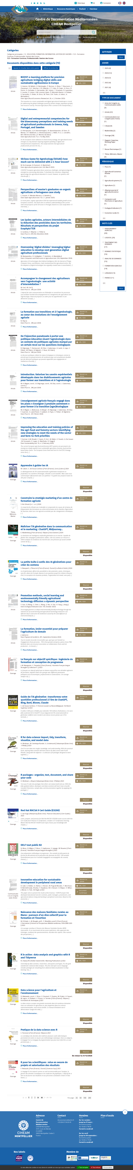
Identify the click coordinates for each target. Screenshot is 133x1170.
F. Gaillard (43, 412)
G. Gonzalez (30, 90)
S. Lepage (54, 848)
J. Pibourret (34, 568)
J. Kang (65, 605)
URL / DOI (82, 83)
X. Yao (53, 605)
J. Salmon (24, 635)
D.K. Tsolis (54, 94)
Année (105, 63)
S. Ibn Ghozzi (25, 504)
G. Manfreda (42, 441)
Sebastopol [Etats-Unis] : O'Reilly (48, 781)
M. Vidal (51, 350)
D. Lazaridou (67, 90)
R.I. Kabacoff (25, 961)
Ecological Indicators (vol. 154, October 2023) (40, 607)
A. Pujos (51, 412)
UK (124, 3)
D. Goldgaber (37, 256)
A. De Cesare (68, 439)
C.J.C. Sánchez (34, 88)
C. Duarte (24, 196)
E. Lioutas (24, 92)
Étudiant (82, 9)
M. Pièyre (29, 350)
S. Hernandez (40, 90)
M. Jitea (35, 888)
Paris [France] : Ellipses (40, 533)
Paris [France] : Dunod (47, 568)
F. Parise (39, 706)
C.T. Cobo (53, 88)
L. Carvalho (66, 133)
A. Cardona (24, 232)
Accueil (37, 9)
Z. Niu (48, 605)
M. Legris (24, 998)
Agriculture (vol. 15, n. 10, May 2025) (37, 137)
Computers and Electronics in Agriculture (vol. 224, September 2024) (48, 258)
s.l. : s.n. (33, 504)
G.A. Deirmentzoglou (39, 131)
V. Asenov (24, 86)
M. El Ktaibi (24, 921)
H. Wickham (25, 743)
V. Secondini (25, 94)
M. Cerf (23, 287)
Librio (62, 469)
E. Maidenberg (26, 533)
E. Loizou (31, 92)
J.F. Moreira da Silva (43, 135)
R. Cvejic (60, 88)
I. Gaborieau (51, 348)
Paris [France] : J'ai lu (51, 469)
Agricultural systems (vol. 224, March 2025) (39, 167)
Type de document (111, 98)
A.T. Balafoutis (31, 133)
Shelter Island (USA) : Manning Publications (46, 961)
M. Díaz (43, 348)
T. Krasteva (58, 90)
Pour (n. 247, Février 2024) (34, 414)
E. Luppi (34, 441)
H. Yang (59, 605)
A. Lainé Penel (34, 412)
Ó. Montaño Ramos (57, 92)
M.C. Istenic (50, 90)
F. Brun (38, 996)
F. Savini (40, 439)
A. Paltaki (68, 92)
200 (89, 1098)
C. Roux (44, 350)
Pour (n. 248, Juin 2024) (33, 290)
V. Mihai (68, 888)
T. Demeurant (35, 348)
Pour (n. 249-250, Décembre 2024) (36, 234)
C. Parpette (36, 665)
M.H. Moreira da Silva (28, 135)
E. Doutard (45, 996)
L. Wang (42, 605)
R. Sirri (46, 439)
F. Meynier (33, 232)
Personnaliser (107, 1167)
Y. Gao (23, 605)
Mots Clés (107, 223)
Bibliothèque (48, 9)
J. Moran (23, 890)
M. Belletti (32, 86)
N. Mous (23, 848)
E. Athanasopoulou (44, 133)
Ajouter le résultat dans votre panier (26, 68)
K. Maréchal (45, 165)
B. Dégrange (25, 348)
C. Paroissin (25, 1033)
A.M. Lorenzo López (42, 92)
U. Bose (57, 86)
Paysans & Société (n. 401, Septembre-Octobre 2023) (43, 637)
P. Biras (37, 848)
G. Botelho (46, 196)
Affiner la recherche (51, 68)
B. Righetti (37, 350)
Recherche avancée (89, 37)
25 (76, 1098)
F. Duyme (53, 996)
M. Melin (53, 439)
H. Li (59, 133)
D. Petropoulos (26, 131)
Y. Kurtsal (24, 439)
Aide (79, 37)
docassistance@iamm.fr (66, 1120)
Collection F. (33, 667)
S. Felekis (30, 886)
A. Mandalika (56, 256)
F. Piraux (40, 998)
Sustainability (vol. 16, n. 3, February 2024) (39, 443)
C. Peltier (41, 232)
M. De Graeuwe (26, 165)
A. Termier (47, 998)
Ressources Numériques (66, 9)
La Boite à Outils (61, 568)
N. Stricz (40, 94)
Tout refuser (95, 1167)
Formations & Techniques (30, 1000)
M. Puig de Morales (55, 886)
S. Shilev (33, 94)
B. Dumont (36, 165)
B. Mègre (31, 848)
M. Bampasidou (26, 256)
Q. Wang (29, 605)
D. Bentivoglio (41, 86)
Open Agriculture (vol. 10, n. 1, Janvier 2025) (40, 198)
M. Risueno (62, 848)
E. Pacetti (60, 439)
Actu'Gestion (53, 533)
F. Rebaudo (24, 1069)
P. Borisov (50, 86)
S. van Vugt (24, 814)
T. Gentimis (47, 256)
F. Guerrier (24, 412)
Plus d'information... (30, 109)
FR (119, 3)
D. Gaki (23, 886)
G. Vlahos (37, 886)
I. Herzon (45, 886)
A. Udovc (62, 94)
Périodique (108, 161)
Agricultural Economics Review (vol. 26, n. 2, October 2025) (45, 98)
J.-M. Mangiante (26, 665)
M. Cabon (24, 469)
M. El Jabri (61, 996)
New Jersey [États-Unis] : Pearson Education (45, 814)
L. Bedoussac (34, 410)
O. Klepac (61, 888)
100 (85, 1098)
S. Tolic (30, 890)
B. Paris (64, 131)
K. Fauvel (69, 996)
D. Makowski (25, 996)
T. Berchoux (67, 886)
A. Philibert (32, 998)
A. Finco (66, 88)
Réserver (86, 487)
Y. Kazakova (43, 888)
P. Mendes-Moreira (35, 196)
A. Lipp (65, 348)
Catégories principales (15, 54)
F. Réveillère (47, 921)
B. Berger (43, 410)
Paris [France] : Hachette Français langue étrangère (46, 849)
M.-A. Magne (25, 384)
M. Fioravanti (25, 441)
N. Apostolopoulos (54, 131)
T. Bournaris (66, 86)
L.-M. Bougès (33, 921)
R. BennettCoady (26, 888)
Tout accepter (83, 1167)
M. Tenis (47, 94)
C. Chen (35, 605)
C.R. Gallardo (44, 88)
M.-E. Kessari (53, 888)
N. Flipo (23, 321)
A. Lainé (59, 348)
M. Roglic (36, 890)
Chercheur (93, 9)
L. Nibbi (54, 133)
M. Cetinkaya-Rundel (37, 743)
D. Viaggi (51, 441)
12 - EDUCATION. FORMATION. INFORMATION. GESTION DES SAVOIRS (47, 54)
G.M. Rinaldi (32, 439)
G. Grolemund (50, 743)
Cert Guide (65, 814)
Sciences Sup (51, 1069)
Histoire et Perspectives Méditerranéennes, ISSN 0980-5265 (51, 923)
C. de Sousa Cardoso (35, 469)
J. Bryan (32, 781)
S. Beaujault (25, 568)
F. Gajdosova (45, 848)
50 (80, 1098)
